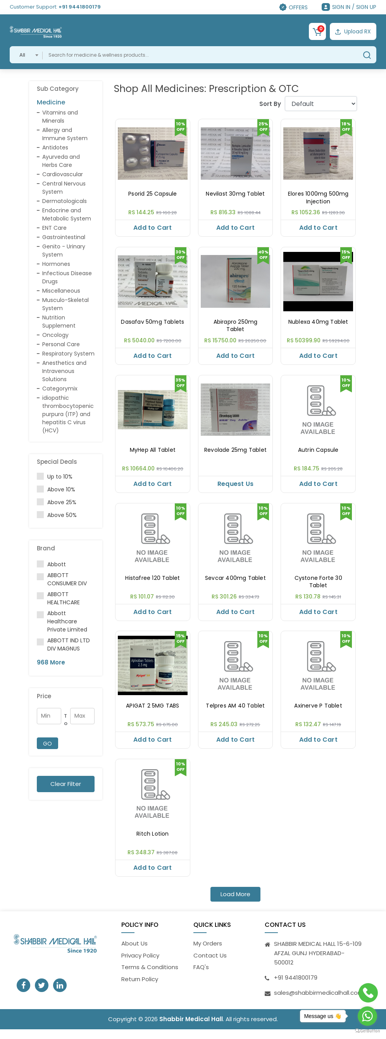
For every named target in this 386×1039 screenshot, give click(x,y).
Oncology (55, 335)
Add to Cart (152, 227)
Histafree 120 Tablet (152, 582)
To (65, 719)
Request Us (235, 486)
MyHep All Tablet (153, 453)
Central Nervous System (64, 188)
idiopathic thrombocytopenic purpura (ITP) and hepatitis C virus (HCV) (68, 414)
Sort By (270, 104)
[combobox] (26, 54)
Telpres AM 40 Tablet (235, 712)
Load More (235, 904)
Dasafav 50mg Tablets (152, 323)
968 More (51, 662)
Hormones (56, 264)
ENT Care (54, 228)
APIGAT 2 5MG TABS (152, 712)
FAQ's (201, 977)
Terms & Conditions (149, 977)
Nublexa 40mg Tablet (318, 323)
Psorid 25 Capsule (152, 194)
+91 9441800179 (80, 6)
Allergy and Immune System (65, 134)
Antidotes (55, 147)
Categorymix (60, 388)
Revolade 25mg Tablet (235, 453)
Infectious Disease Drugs (67, 277)
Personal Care (61, 344)
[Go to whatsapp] (367, 1016)
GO (47, 744)
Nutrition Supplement (59, 322)
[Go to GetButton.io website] (367, 1031)
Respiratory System (68, 353)
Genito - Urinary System (63, 250)
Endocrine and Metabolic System (66, 214)
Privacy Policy (140, 965)
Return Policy (139, 989)
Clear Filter (65, 784)
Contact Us (210, 965)
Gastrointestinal (63, 237)
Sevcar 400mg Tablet (235, 582)
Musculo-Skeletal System (65, 304)
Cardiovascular (62, 174)
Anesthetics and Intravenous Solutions (64, 371)
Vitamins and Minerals (60, 117)
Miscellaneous (61, 291)
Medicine (51, 102)
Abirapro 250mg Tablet (236, 327)
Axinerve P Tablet (318, 712)
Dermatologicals (64, 201)
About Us (134, 953)
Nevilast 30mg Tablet (235, 194)
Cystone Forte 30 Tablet (318, 586)
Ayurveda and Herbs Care (61, 161)
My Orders (207, 953)
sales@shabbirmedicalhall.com (319, 1002)
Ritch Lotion (152, 842)
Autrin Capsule (318, 453)
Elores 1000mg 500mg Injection (318, 197)
